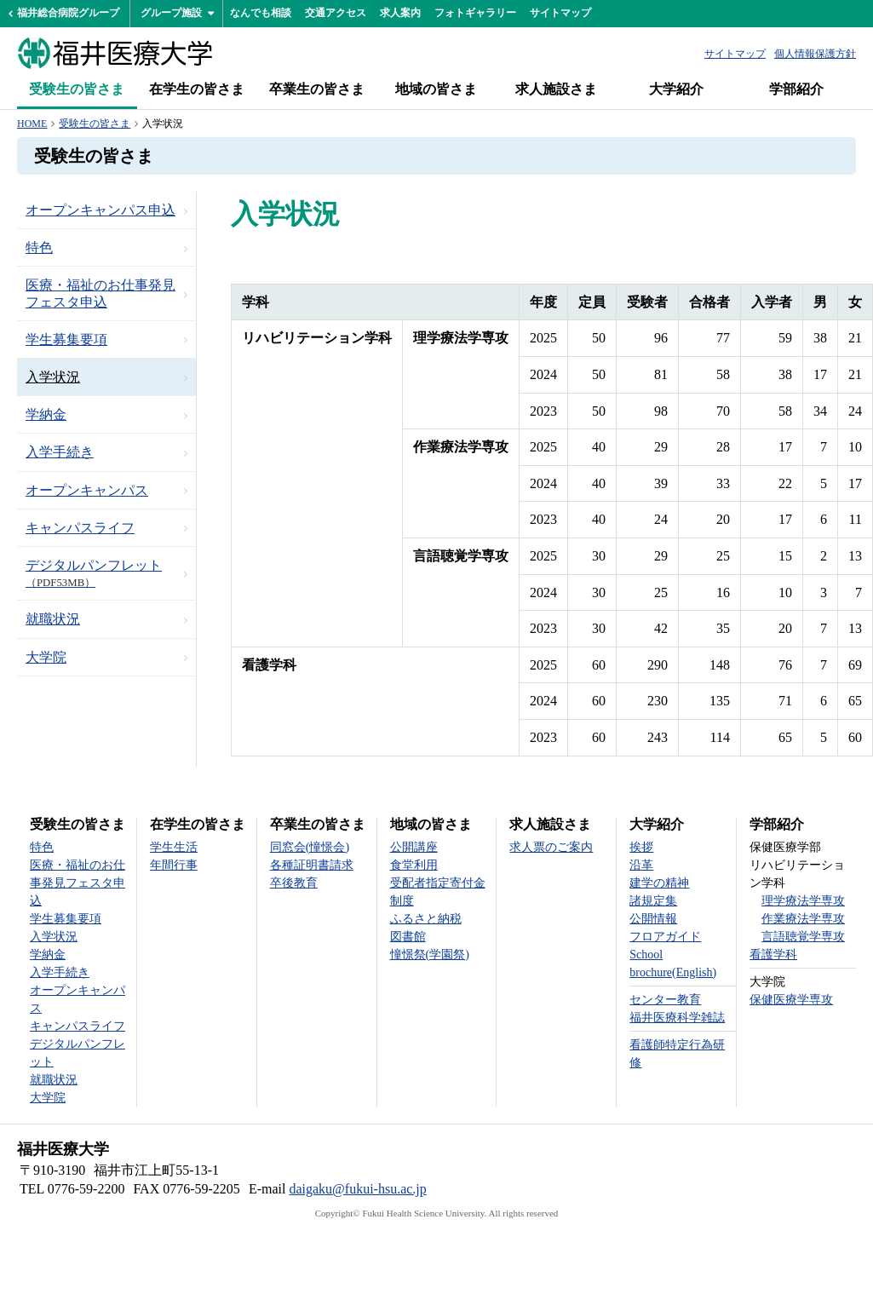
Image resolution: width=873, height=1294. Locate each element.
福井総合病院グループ (68, 13)
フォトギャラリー (475, 13)
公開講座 (414, 847)
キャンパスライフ (80, 527)
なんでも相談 (260, 13)
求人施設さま (556, 89)
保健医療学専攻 (791, 999)
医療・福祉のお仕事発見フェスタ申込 (100, 293)
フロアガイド (665, 936)
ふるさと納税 (426, 918)
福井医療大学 (115, 53)
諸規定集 (653, 900)
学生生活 (174, 847)
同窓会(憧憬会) (309, 847)
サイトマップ (560, 13)
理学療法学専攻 (803, 900)
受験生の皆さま (76, 89)
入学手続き (60, 452)
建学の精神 (659, 883)
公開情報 (653, 918)
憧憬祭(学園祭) (429, 954)
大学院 (46, 657)
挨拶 (641, 847)
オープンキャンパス (87, 490)
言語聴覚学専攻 (803, 936)
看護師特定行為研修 (677, 1053)
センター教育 (665, 999)
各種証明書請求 (311, 865)
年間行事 (174, 865)
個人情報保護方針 (815, 54)
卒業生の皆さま (317, 89)
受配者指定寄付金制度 (437, 892)
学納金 (46, 414)
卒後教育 (294, 883)
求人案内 (400, 13)
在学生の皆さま (196, 89)
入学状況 (53, 377)
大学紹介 (676, 89)
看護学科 (773, 954)
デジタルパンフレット (94, 573)
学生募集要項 (66, 339)
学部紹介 (796, 89)
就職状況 (53, 619)
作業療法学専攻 (803, 918)
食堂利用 (414, 865)
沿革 (641, 865)
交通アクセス (335, 13)
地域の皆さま (436, 89)
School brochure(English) (672, 963)
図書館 (408, 936)
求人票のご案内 (551, 847)
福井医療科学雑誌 (677, 1017)
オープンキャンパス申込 (100, 210)
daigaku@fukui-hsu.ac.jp (357, 1189)
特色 (39, 247)
